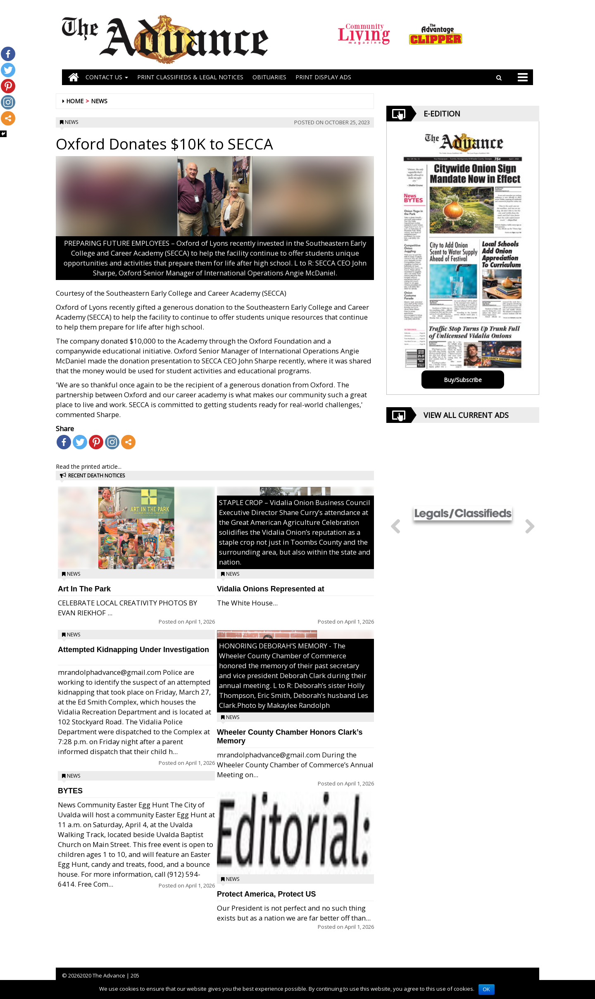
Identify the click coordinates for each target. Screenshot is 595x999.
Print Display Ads (323, 77)
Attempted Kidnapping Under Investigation (133, 649)
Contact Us (107, 77)
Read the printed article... (88, 466)
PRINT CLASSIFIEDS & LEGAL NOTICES (190, 77)
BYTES (70, 791)
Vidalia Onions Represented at (270, 589)
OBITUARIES (269, 77)
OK (486, 989)
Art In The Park (84, 589)
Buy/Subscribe (463, 380)
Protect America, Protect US (266, 894)
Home (74, 101)
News (99, 101)
